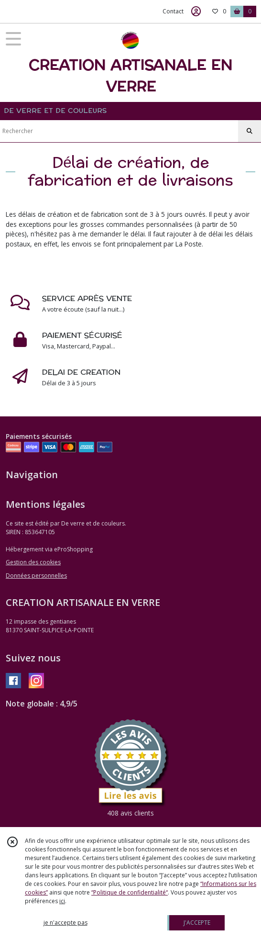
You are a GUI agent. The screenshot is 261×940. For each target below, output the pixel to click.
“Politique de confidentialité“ (129, 892)
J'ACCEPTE (197, 922)
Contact (173, 11)
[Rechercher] (249, 131)
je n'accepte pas (65, 922)
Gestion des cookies (33, 562)
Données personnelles (36, 575)
